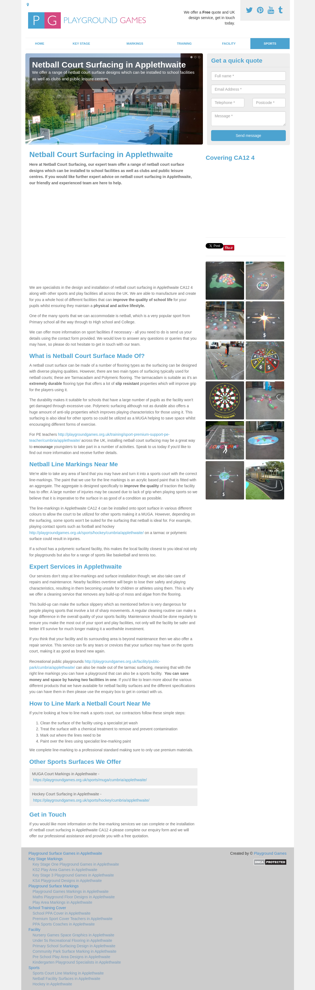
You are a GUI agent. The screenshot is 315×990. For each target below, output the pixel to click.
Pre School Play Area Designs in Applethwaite (71, 957)
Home (39, 43)
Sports (270, 43)
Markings (135, 43)
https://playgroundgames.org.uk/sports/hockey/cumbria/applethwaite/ (91, 800)
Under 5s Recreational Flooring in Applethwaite (72, 940)
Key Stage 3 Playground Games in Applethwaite (73, 875)
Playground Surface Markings (54, 886)
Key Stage (81, 43)
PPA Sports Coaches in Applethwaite (64, 924)
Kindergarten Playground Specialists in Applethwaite (77, 962)
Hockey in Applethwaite (52, 984)
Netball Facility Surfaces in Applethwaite (66, 978)
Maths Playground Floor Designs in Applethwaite (74, 897)
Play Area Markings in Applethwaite (62, 902)
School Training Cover (47, 908)
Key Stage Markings (46, 859)
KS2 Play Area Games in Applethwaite (65, 870)
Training (184, 43)
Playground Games (270, 853)
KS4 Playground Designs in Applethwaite (67, 880)
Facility (229, 43)
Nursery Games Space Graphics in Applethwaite (74, 935)
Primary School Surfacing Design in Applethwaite (74, 946)
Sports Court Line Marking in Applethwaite (68, 973)
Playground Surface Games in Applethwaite (65, 853)
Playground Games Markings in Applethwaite (71, 891)
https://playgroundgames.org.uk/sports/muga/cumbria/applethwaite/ (90, 780)
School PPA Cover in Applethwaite (62, 913)
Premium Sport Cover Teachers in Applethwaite (73, 919)
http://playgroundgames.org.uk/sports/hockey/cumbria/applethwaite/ (86, 533)
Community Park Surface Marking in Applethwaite (74, 951)
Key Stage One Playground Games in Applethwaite (76, 864)
